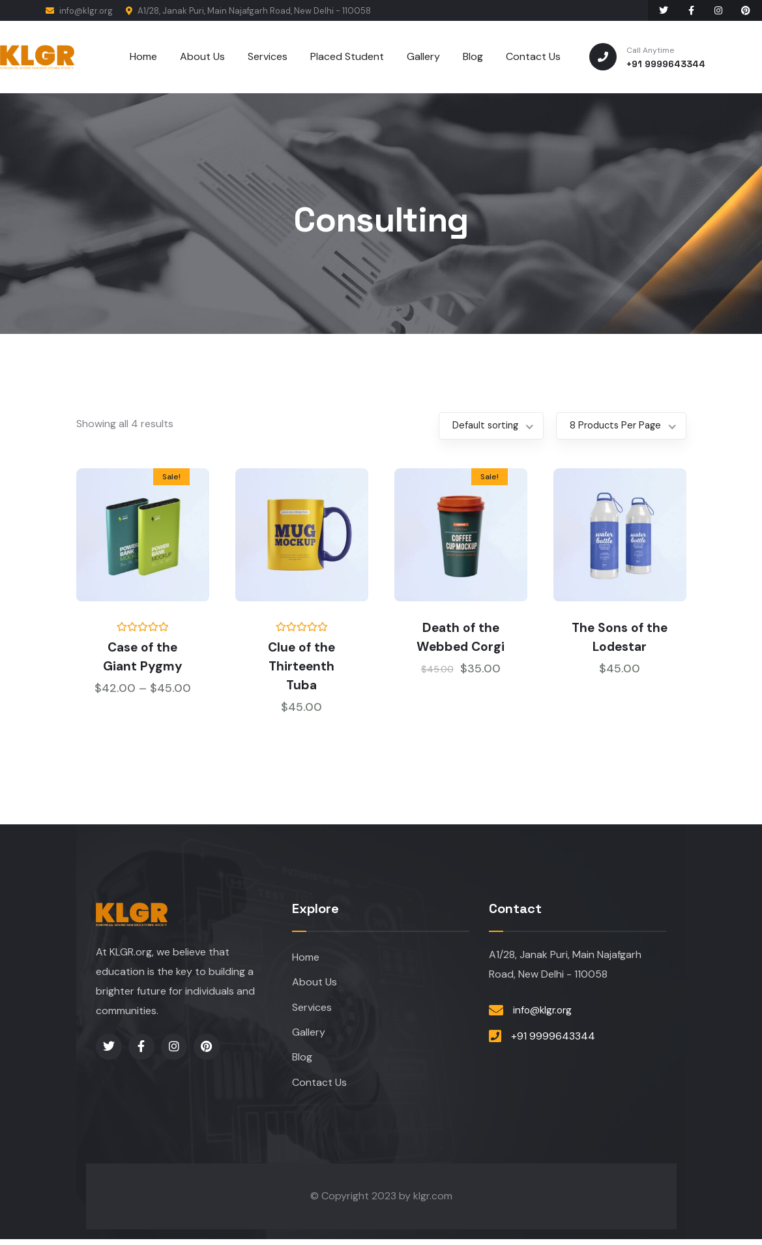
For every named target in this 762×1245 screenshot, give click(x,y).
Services (312, 1010)
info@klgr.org (79, 10)
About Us (314, 984)
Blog (302, 1062)
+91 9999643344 (553, 1036)
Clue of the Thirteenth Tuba (301, 665)
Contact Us (319, 1088)
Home (305, 958)
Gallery (308, 1036)
